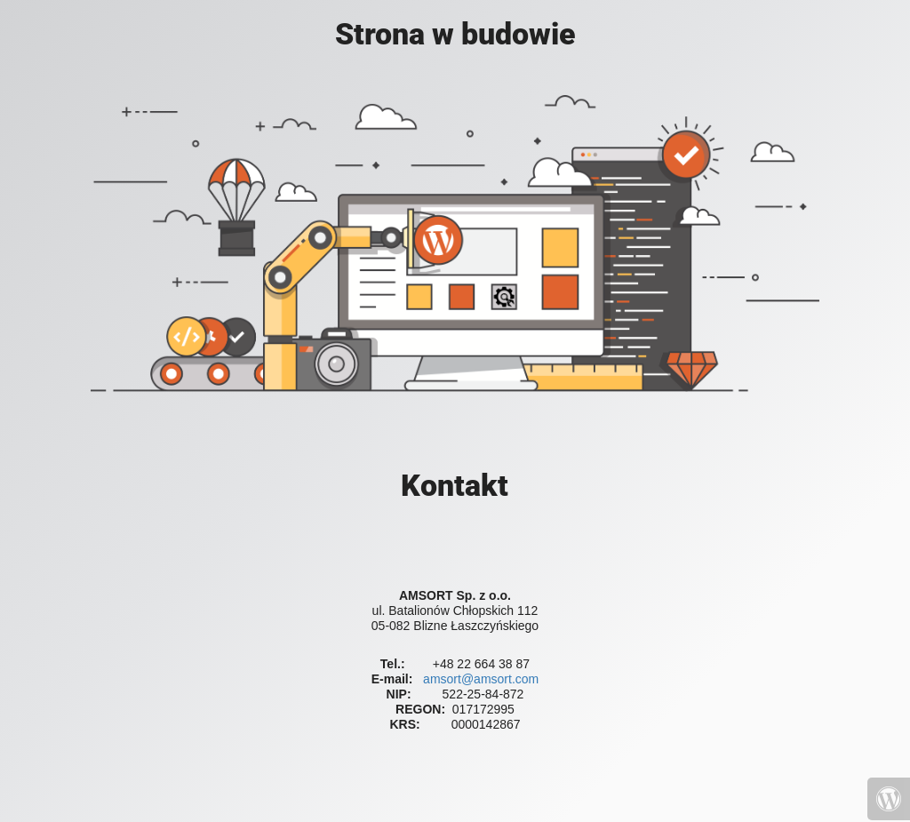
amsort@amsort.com (481, 679)
